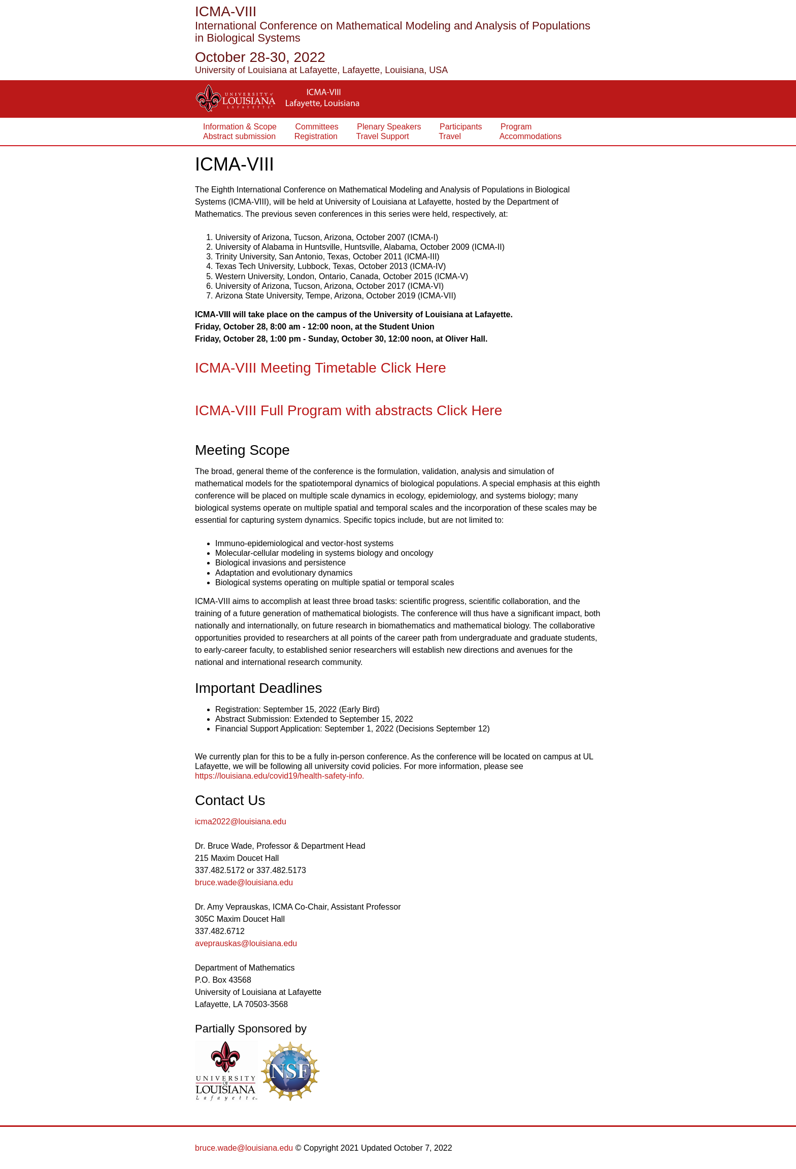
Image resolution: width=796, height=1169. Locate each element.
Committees (316, 126)
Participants (461, 126)
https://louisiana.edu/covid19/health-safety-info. (279, 776)
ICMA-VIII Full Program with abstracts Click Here (348, 410)
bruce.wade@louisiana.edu (244, 882)
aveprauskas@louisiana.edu (246, 943)
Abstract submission (239, 136)
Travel (444, 136)
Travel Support (382, 136)
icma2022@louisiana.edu (240, 821)
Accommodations (521, 136)
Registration (316, 136)
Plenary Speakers (389, 126)
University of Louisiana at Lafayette (266, 70)
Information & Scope (240, 126)
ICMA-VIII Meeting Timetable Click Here (320, 368)
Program (516, 126)
